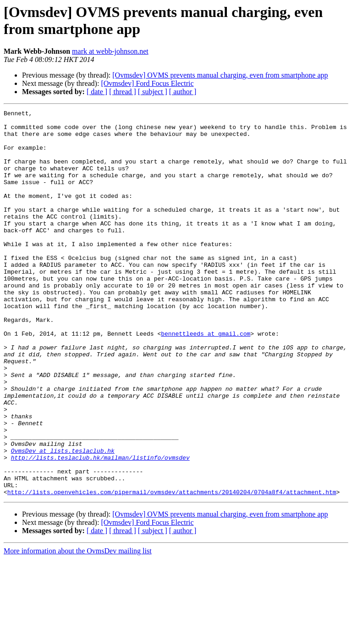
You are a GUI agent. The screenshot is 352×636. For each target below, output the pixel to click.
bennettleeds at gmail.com (205, 379)
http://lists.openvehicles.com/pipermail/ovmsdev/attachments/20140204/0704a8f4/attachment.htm (171, 569)
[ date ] (97, 92)
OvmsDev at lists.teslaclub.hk (63, 519)
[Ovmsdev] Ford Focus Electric (147, 83)
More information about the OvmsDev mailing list (78, 628)
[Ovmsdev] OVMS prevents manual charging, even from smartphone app (220, 75)
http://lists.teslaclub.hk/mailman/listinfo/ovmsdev (100, 527)
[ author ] (183, 92)
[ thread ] (122, 92)
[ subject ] (152, 92)
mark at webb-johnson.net (110, 51)
